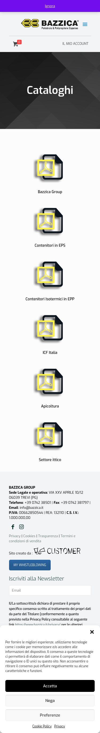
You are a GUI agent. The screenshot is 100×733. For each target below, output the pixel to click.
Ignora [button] (50, 6)
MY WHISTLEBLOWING (30, 565)
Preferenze (50, 715)
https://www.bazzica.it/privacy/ (38, 625)
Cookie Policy (41, 726)
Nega (50, 700)
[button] (92, 632)
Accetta (50, 686)
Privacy (59, 726)
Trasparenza (48, 536)
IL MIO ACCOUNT (75, 43)
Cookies (29, 536)
